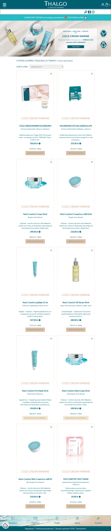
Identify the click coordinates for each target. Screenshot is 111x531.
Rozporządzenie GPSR (65, 528)
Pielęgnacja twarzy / (47, 60)
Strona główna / (26, 60)
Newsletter (82, 528)
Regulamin (28, 528)
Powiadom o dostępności (35, 420)
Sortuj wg (22, 67)
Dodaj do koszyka (35, 154)
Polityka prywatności (44, 528)
